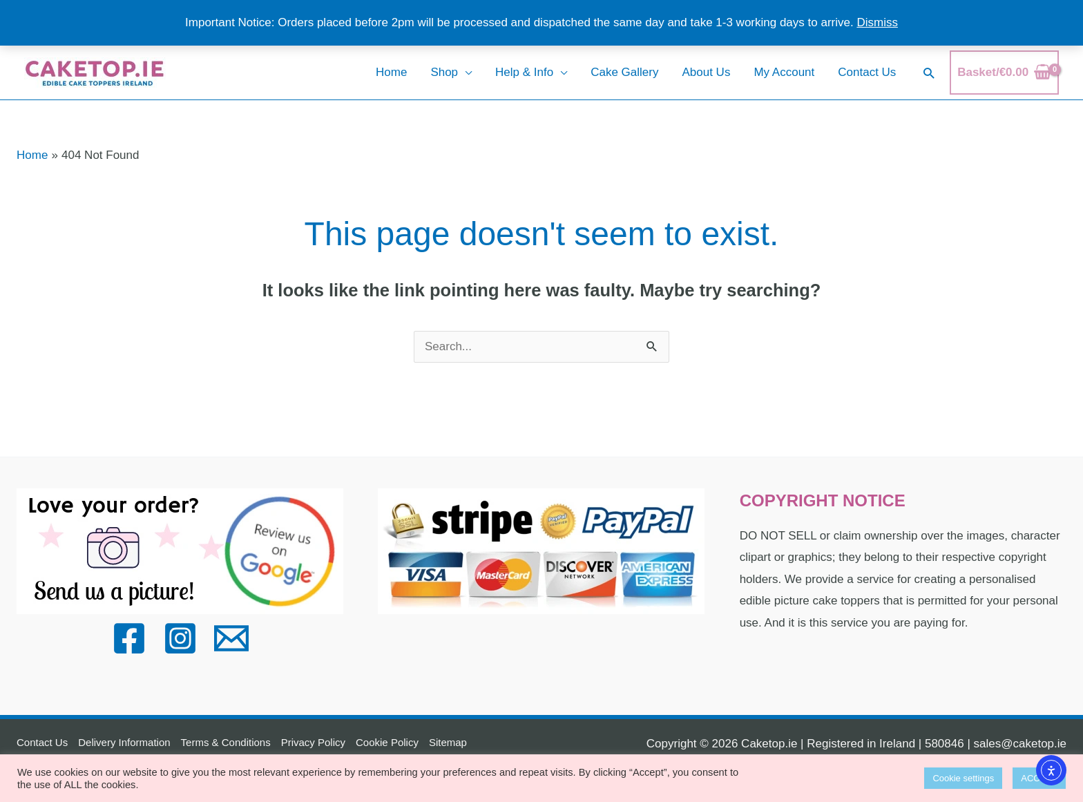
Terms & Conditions (226, 742)
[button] (928, 73)
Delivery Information (124, 742)
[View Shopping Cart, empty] (1004, 72)
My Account (784, 72)
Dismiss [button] (877, 22)
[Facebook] (129, 638)
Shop (444, 72)
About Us (706, 72)
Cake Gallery (624, 72)
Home (391, 72)
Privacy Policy (313, 742)
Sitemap (448, 742)
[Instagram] (180, 638)
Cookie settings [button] (963, 778)
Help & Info (524, 72)
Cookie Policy (387, 742)
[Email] (231, 638)
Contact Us (867, 72)
